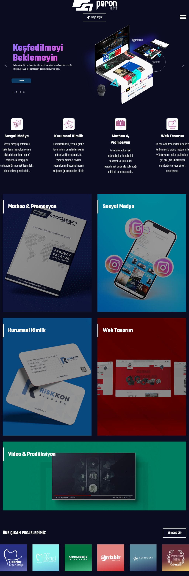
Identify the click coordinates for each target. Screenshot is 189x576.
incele (21, 80)
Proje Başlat (94, 17)
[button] (179, 147)
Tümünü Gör (175, 533)
